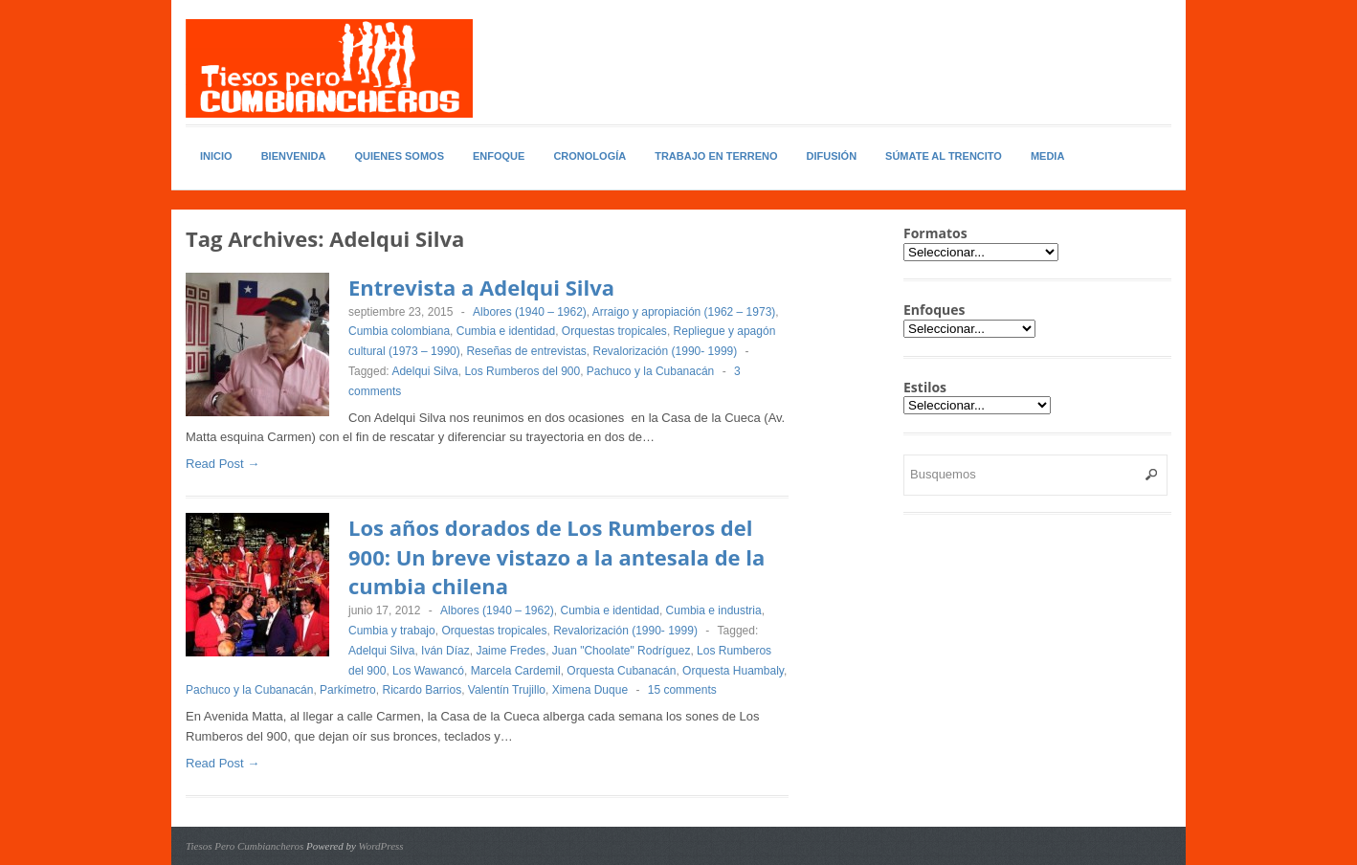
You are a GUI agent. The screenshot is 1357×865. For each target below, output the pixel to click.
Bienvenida (293, 156)
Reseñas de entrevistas (526, 351)
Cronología (589, 156)
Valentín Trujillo (506, 690)
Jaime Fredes (510, 650)
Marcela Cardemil (516, 670)
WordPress (381, 846)
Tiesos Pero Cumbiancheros (244, 846)
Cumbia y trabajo (391, 630)
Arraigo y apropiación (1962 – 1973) (683, 312)
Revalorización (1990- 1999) (665, 351)
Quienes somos (399, 156)
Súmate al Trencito (943, 156)
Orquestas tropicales (614, 331)
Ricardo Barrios (421, 690)
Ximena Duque (590, 690)
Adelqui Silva (424, 371)
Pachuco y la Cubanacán (650, 371)
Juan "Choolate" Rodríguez (621, 650)
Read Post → (222, 463)
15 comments (682, 690)
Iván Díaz (445, 650)
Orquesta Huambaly (733, 670)
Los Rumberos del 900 (522, 371)
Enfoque (498, 156)
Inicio (216, 156)
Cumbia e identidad (505, 331)
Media (1047, 156)
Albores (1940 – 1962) (530, 312)
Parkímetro (348, 690)
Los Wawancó (428, 670)
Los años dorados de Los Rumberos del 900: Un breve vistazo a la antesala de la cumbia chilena (556, 557)
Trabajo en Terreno (716, 156)
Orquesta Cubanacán (621, 670)
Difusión (832, 156)
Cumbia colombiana (399, 331)
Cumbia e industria (714, 610)
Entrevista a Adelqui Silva (481, 287)
